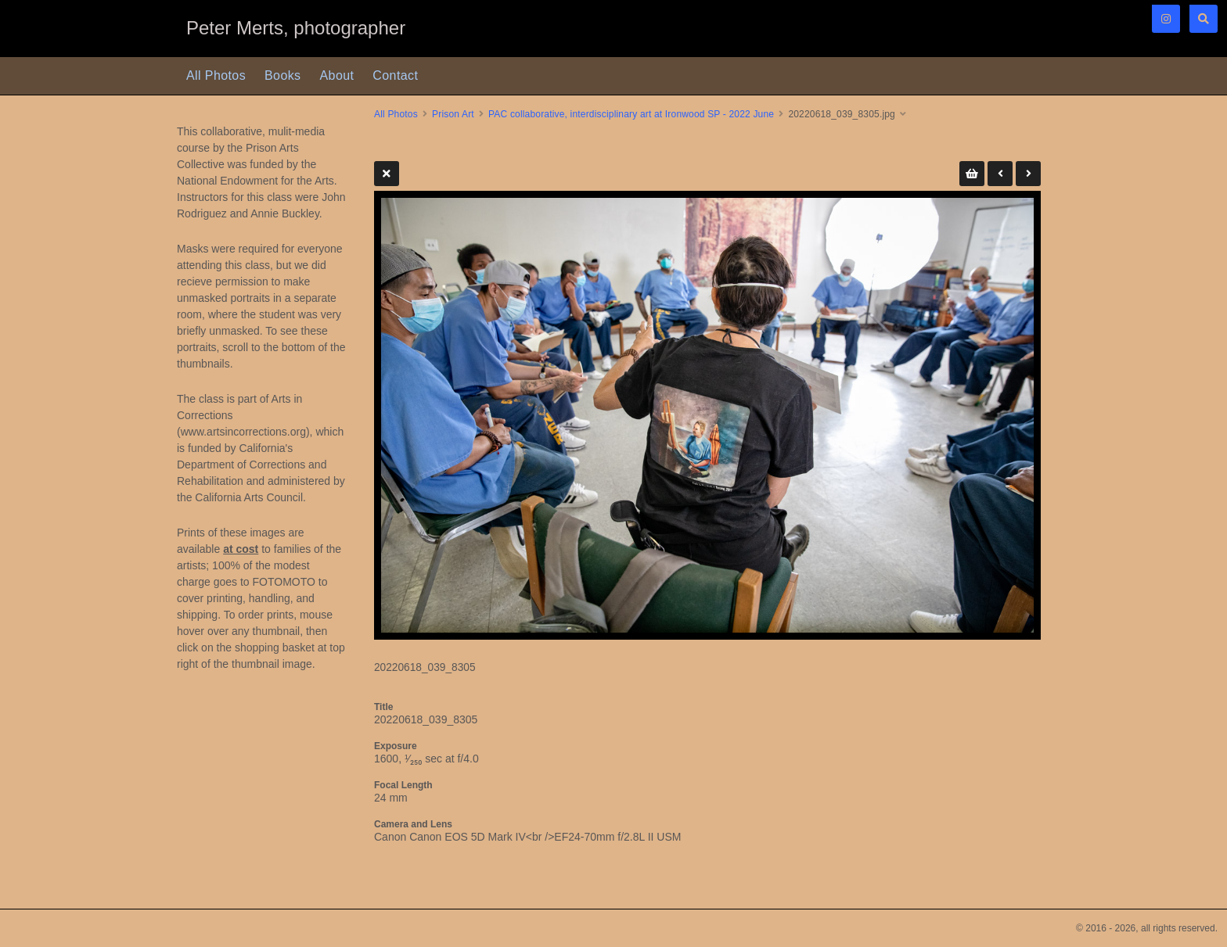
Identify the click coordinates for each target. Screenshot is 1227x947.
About (337, 75)
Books (282, 75)
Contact (395, 75)
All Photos (216, 75)
